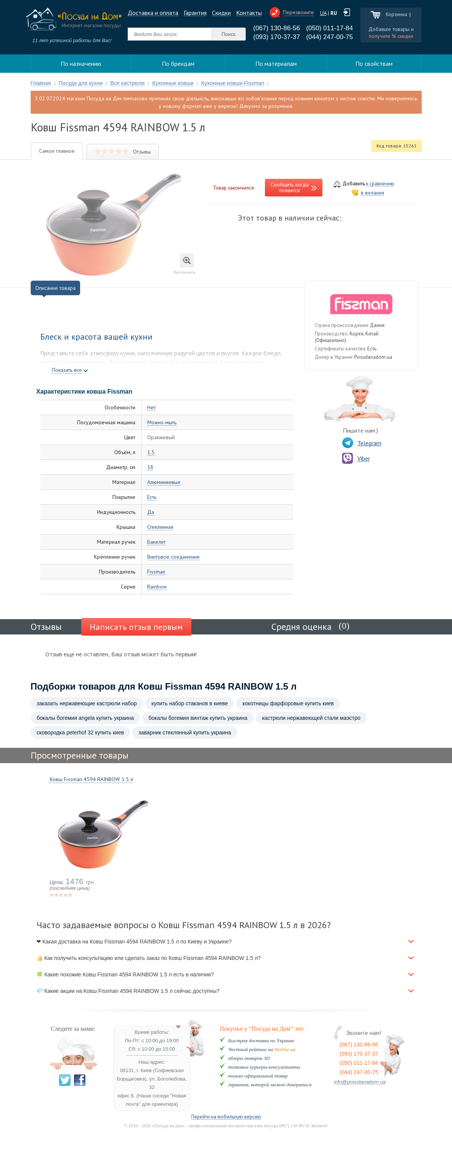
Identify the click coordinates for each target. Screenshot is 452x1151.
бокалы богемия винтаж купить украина (197, 718)
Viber (356, 458)
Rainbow (157, 587)
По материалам (276, 63)
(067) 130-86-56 (276, 28)
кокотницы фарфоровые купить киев (288, 703)
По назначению (81, 63)
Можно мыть (161, 422)
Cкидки (221, 13)
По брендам (178, 63)
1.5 (151, 452)
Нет (151, 407)
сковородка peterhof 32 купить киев (80, 732)
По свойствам (374, 63)
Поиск (228, 34)
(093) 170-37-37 (276, 37)
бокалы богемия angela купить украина (85, 718)
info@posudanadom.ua (360, 1082)
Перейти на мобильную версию (226, 1117)
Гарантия (195, 13)
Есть (151, 497)
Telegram (361, 443)
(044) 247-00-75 (329, 37)
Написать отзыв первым (136, 626)
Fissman (156, 572)
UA (323, 13)
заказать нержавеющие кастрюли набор (87, 703)
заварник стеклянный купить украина (184, 732)
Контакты (249, 13)
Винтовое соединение (173, 557)
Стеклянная (160, 527)
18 (150, 467)
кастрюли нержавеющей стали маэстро (311, 718)
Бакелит (156, 542)
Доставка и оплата (153, 13)
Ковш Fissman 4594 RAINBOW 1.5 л (91, 779)
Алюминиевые (164, 482)
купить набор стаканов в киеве (189, 703)
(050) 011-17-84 (329, 28)
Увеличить (184, 264)
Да (150, 512)
